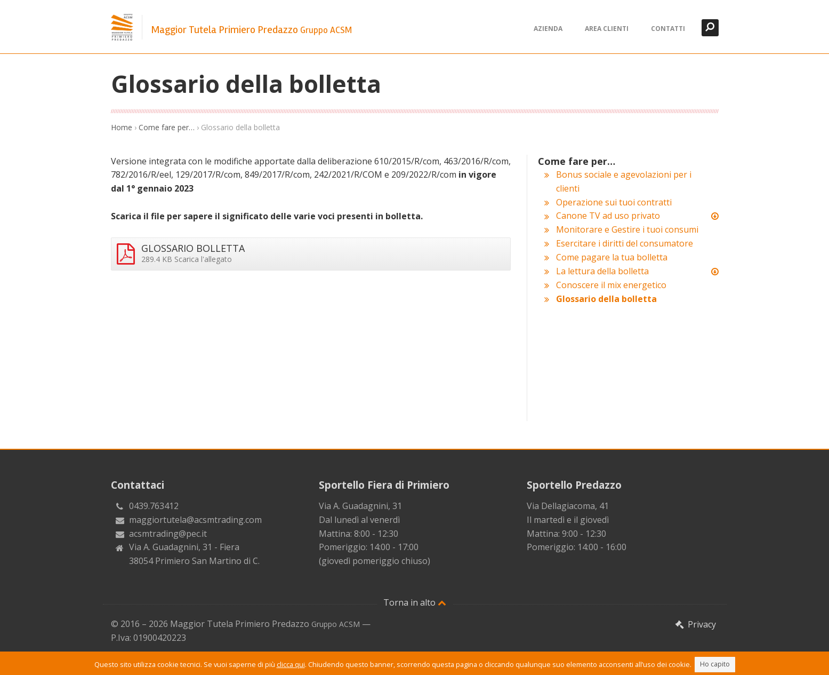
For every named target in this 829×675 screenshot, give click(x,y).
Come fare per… (167, 127)
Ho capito (715, 664)
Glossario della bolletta (606, 299)
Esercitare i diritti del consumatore (624, 243)
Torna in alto (414, 602)
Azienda (548, 28)
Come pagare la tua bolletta (611, 257)
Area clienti (607, 28)
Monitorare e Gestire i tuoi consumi (627, 229)
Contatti (668, 28)
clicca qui (291, 664)
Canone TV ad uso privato (608, 215)
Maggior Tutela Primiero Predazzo (251, 30)
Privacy (695, 624)
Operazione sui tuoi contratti (614, 202)
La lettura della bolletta (602, 271)
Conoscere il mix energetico (611, 285)
